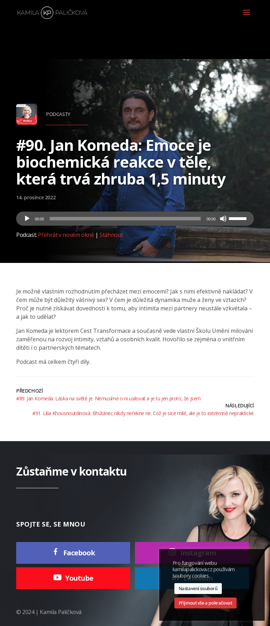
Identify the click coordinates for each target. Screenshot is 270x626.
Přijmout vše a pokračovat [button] (205, 603)
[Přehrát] (27, 218)
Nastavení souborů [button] (198, 588)
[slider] (125, 218)
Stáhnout (111, 235)
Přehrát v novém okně (66, 235)
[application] (135, 219)
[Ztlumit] (223, 218)
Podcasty (58, 114)
